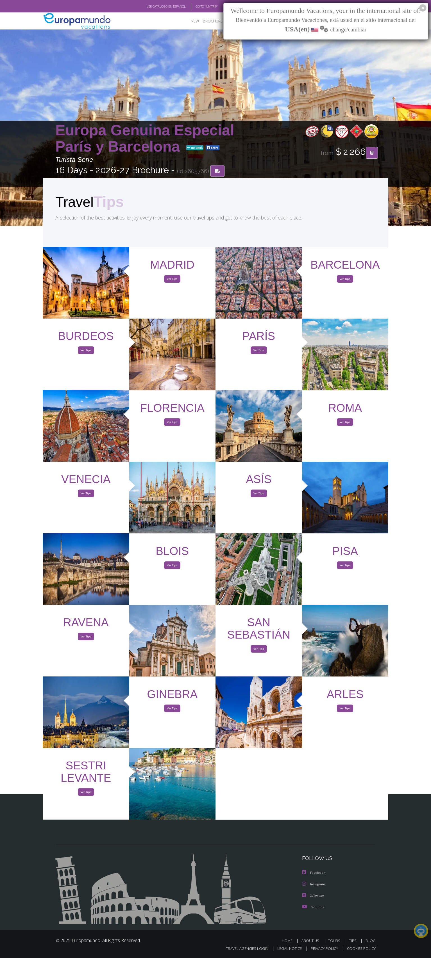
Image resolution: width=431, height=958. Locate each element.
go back (195, 148)
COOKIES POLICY (360, 948)
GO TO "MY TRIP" (197, 6)
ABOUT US (312, 940)
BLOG (371, 940)
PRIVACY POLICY (322, 948)
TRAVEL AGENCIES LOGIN (242, 948)
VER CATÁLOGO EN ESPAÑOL (153, 6)
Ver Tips (172, 280)
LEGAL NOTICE (286, 948)
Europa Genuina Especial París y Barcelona (144, 138)
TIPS (354, 940)
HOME (289, 940)
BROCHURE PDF (213, 21)
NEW (189, 21)
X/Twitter (313, 895)
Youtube (313, 907)
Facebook (314, 873)
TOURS (335, 940)
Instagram (314, 884)
